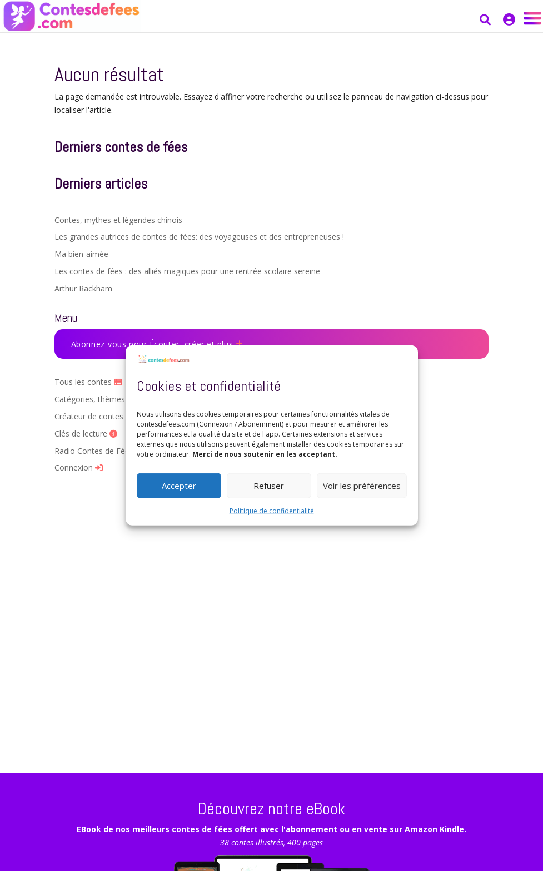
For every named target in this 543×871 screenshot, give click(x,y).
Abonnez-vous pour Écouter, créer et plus (157, 344)
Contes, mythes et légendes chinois (118, 220)
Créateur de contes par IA (105, 416)
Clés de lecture (85, 433)
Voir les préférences (362, 485)
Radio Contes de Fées (98, 451)
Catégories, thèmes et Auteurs (114, 399)
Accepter (179, 485)
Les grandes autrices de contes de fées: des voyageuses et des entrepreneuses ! (199, 236)
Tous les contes (88, 382)
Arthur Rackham (83, 288)
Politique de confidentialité (272, 510)
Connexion (78, 467)
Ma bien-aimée (81, 254)
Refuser (268, 485)
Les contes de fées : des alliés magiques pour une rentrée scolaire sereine (187, 271)
